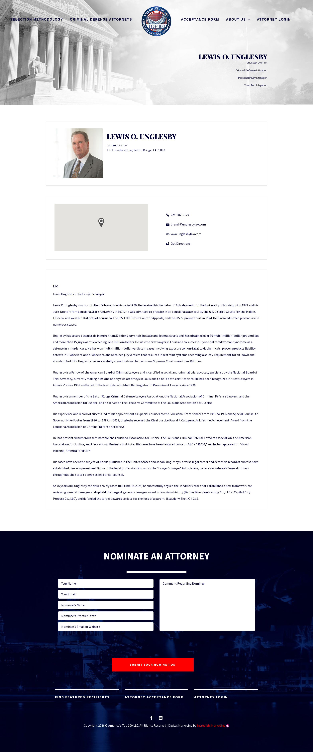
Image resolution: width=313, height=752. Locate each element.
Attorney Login (274, 19)
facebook (151, 719)
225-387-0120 (180, 215)
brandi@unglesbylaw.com (188, 224)
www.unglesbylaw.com (186, 234)
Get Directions (180, 243)
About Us (236, 19)
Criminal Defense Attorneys (101, 19)
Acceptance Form (200, 19)
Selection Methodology (36, 19)
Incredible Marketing (211, 725)
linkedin (160, 719)
